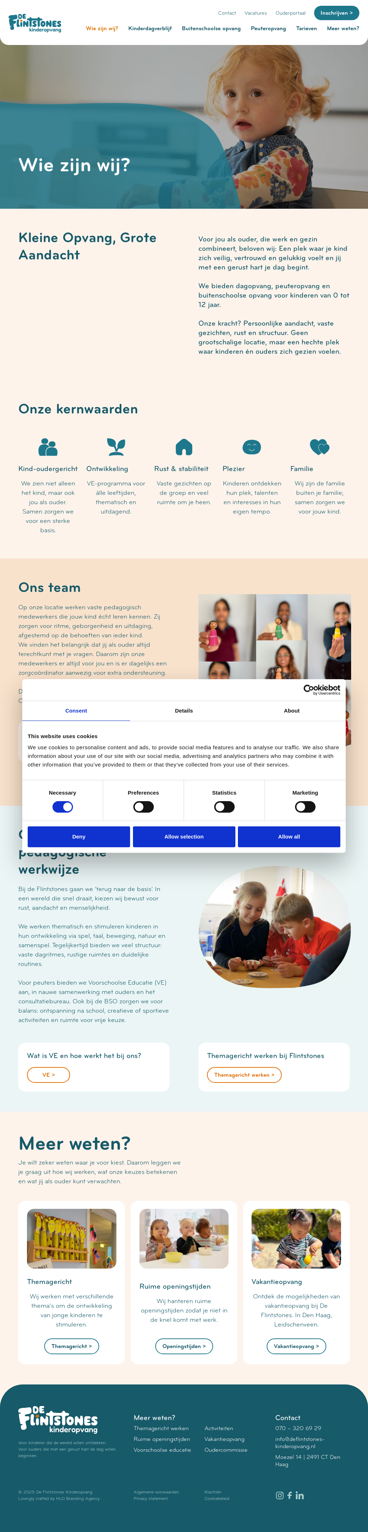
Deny (79, 836)
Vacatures (256, 13)
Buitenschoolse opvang (211, 28)
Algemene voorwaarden (156, 1492)
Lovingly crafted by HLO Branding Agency (59, 1498)
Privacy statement (151, 1498)
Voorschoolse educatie (162, 1449)
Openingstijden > (184, 1346)
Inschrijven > (337, 13)
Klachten (212, 1492)
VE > (48, 1075)
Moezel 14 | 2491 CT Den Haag (307, 1461)
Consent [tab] (76, 711)
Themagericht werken (161, 1428)
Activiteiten (218, 1428)
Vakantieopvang (224, 1439)
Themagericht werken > (244, 1075)
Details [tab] (184, 711)
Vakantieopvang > (296, 1346)
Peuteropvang (268, 28)
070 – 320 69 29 (298, 1428)
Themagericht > (71, 1346)
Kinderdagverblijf (150, 28)
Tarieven (306, 28)
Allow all (289, 836)
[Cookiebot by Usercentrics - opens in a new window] (308, 689)
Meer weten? (343, 28)
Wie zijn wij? (102, 28)
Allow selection (183, 836)
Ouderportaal (290, 13)
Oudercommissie (226, 1449)
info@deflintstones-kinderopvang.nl (300, 1443)
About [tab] (292, 711)
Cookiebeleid (216, 1498)
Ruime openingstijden (162, 1439)
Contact (227, 13)
